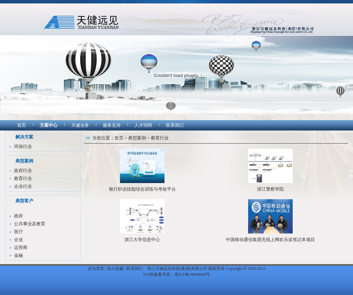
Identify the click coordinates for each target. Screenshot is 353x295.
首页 (21, 125)
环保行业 (23, 146)
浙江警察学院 (270, 189)
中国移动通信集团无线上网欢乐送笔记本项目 (270, 239)
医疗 (18, 231)
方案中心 (49, 125)
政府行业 (23, 170)
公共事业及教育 (29, 223)
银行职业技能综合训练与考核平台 (142, 189)
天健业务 (80, 125)
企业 (18, 239)
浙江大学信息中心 (142, 239)
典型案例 (137, 137)
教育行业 (23, 178)
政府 (18, 215)
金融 (18, 255)
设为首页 (96, 268)
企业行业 (23, 186)
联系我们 (175, 125)
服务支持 (112, 125)
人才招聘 (143, 125)
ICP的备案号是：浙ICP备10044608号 (176, 274)
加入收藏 (115, 268)
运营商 (20, 247)
